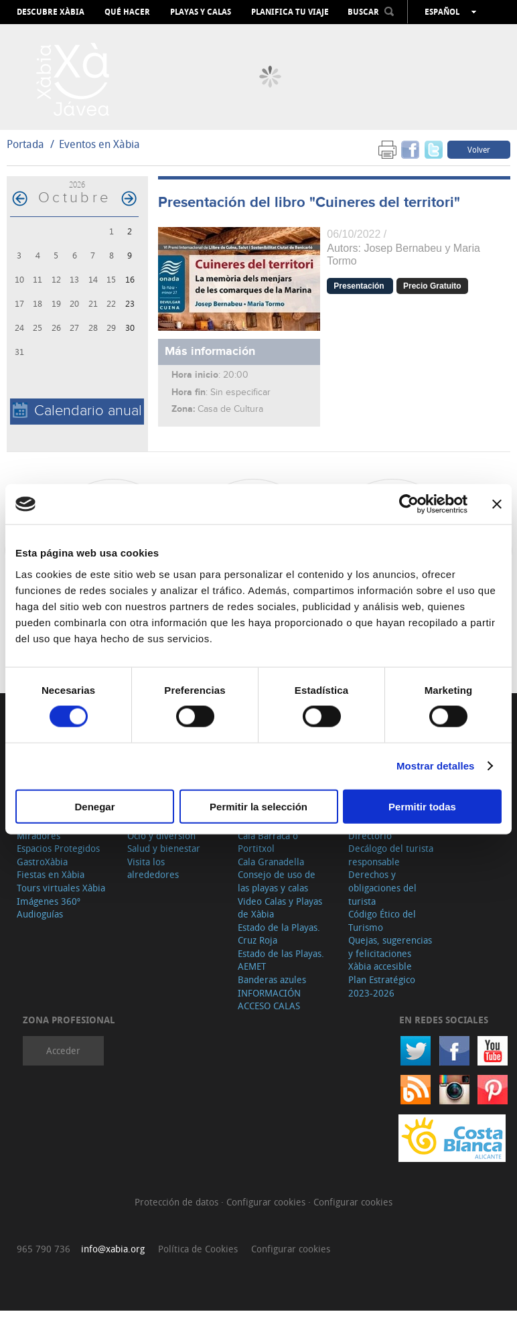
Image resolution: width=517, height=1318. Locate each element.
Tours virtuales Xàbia (61, 895)
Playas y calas (200, 12)
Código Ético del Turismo (382, 928)
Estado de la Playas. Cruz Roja (279, 941)
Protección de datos (178, 1209)
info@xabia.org (113, 1256)
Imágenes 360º (48, 908)
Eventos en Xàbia (99, 151)
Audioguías (40, 921)
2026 (77, 192)
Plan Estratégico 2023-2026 (381, 993)
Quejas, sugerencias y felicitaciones (390, 955)
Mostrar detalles (435, 766)
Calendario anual (77, 418)
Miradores (38, 842)
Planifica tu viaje (290, 12)
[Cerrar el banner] (497, 504)
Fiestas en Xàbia (50, 882)
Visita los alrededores (153, 876)
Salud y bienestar (163, 855)
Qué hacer (127, 12)
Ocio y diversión (161, 842)
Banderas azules (272, 986)
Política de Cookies (198, 1256)
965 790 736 (43, 1256)
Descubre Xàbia (50, 12)
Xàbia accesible (380, 974)
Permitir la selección (258, 806)
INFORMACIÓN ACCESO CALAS (269, 1007)
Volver (478, 156)
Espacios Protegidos (58, 855)
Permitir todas (422, 806)
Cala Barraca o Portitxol (268, 849)
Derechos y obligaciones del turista (382, 895)
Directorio (370, 842)
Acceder (63, 1058)
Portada (25, 151)
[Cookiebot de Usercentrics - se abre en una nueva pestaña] (408, 504)
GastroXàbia (42, 869)
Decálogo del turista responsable (390, 862)
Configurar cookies (267, 1209)
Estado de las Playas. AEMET (281, 967)
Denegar (94, 806)
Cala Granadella (271, 869)
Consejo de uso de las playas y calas (276, 889)
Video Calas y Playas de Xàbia (280, 915)
